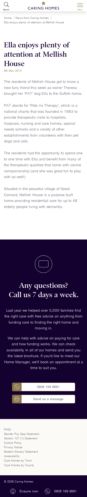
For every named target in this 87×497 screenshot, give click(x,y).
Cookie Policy (13, 443)
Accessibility (11, 456)
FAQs (7, 429)
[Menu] (80, 6)
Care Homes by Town (18, 460)
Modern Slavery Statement (21, 452)
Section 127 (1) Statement (20, 438)
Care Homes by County (19, 465)
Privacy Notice (13, 447)
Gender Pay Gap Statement (21, 434)
